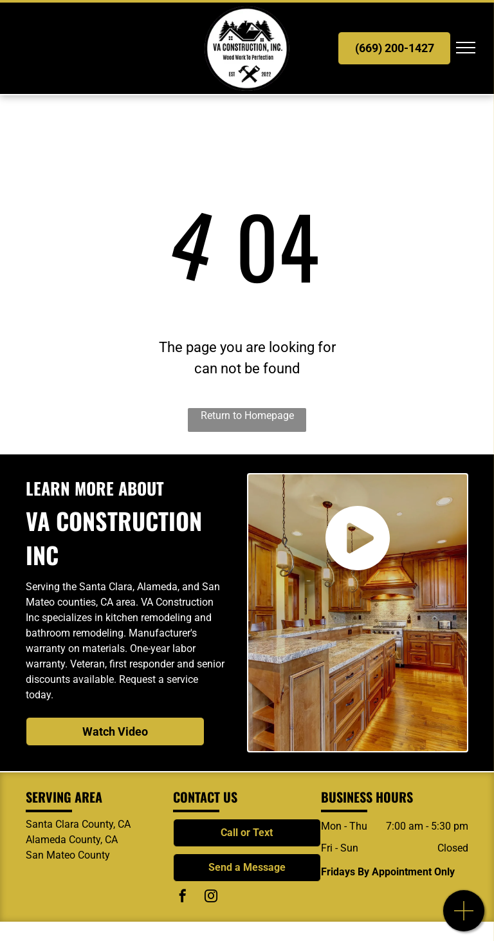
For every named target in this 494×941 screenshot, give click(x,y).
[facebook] (182, 897)
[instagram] (211, 897)
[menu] (465, 47)
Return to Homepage (247, 415)
